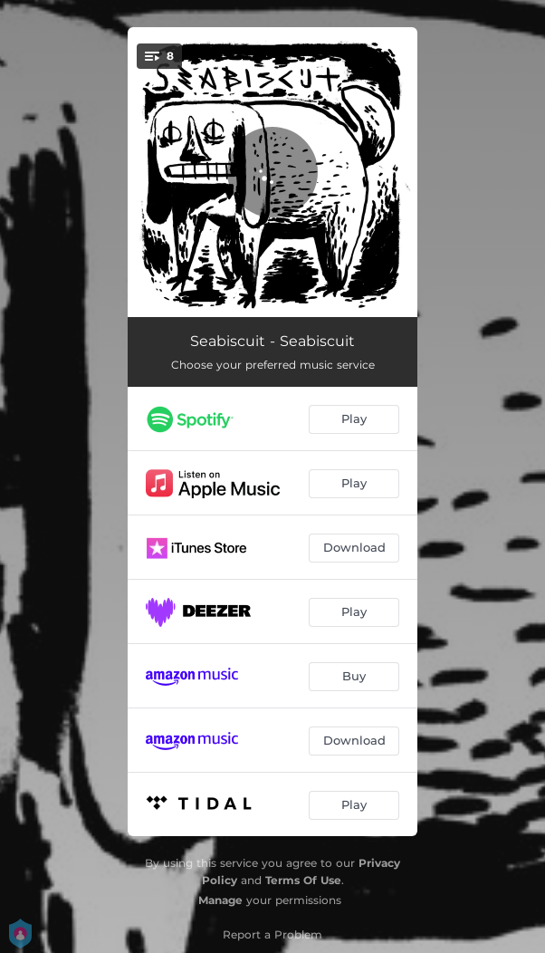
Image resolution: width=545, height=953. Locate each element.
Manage (220, 900)
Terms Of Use (303, 880)
